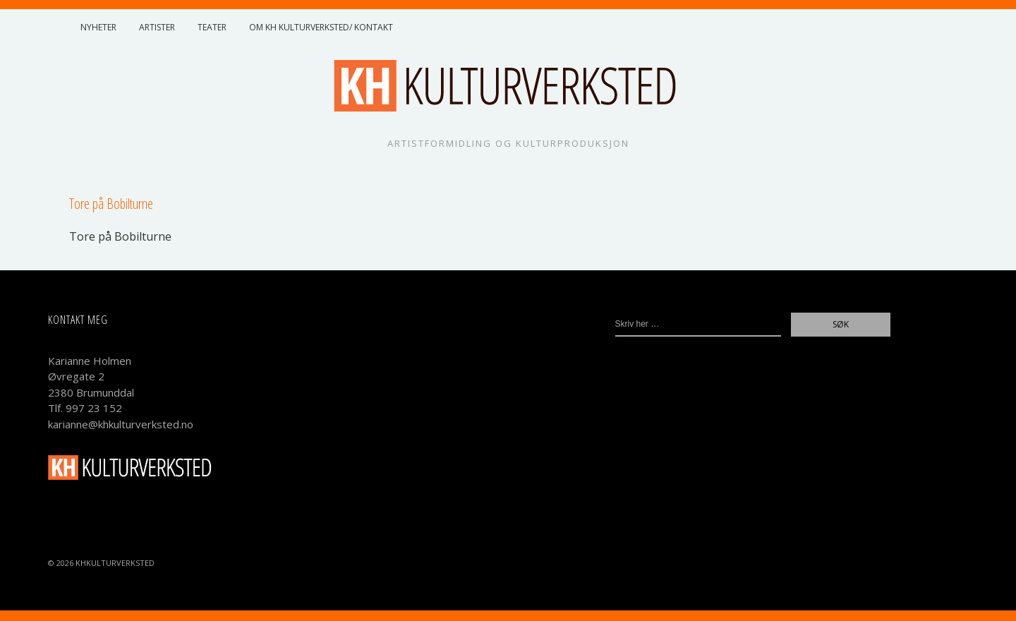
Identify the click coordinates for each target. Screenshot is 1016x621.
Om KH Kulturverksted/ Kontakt (321, 27)
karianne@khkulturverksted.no (120, 424)
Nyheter (98, 27)
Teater (212, 27)
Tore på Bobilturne (120, 236)
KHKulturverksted (115, 562)
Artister (157, 27)
